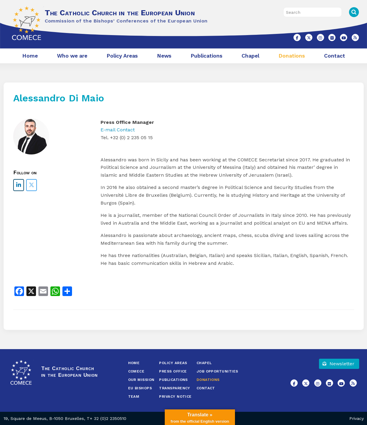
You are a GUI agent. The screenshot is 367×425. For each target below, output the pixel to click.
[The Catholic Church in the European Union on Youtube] (343, 37)
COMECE (136, 371)
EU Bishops (140, 388)
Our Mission (141, 380)
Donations (291, 56)
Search (354, 12)
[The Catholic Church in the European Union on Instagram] (320, 37)
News (164, 56)
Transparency (174, 388)
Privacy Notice (175, 396)
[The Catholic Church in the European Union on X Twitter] (308, 37)
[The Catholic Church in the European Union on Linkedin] (18, 185)
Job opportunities (217, 371)
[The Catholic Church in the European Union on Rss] (355, 37)
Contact (334, 56)
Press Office (173, 371)
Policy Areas (122, 56)
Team (134, 396)
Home (30, 56)
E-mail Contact (118, 130)
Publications (206, 56)
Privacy (356, 418)
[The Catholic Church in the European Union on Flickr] (331, 37)
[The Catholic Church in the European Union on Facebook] (297, 37)
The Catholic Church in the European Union (120, 12)
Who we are (72, 56)
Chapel (250, 56)
